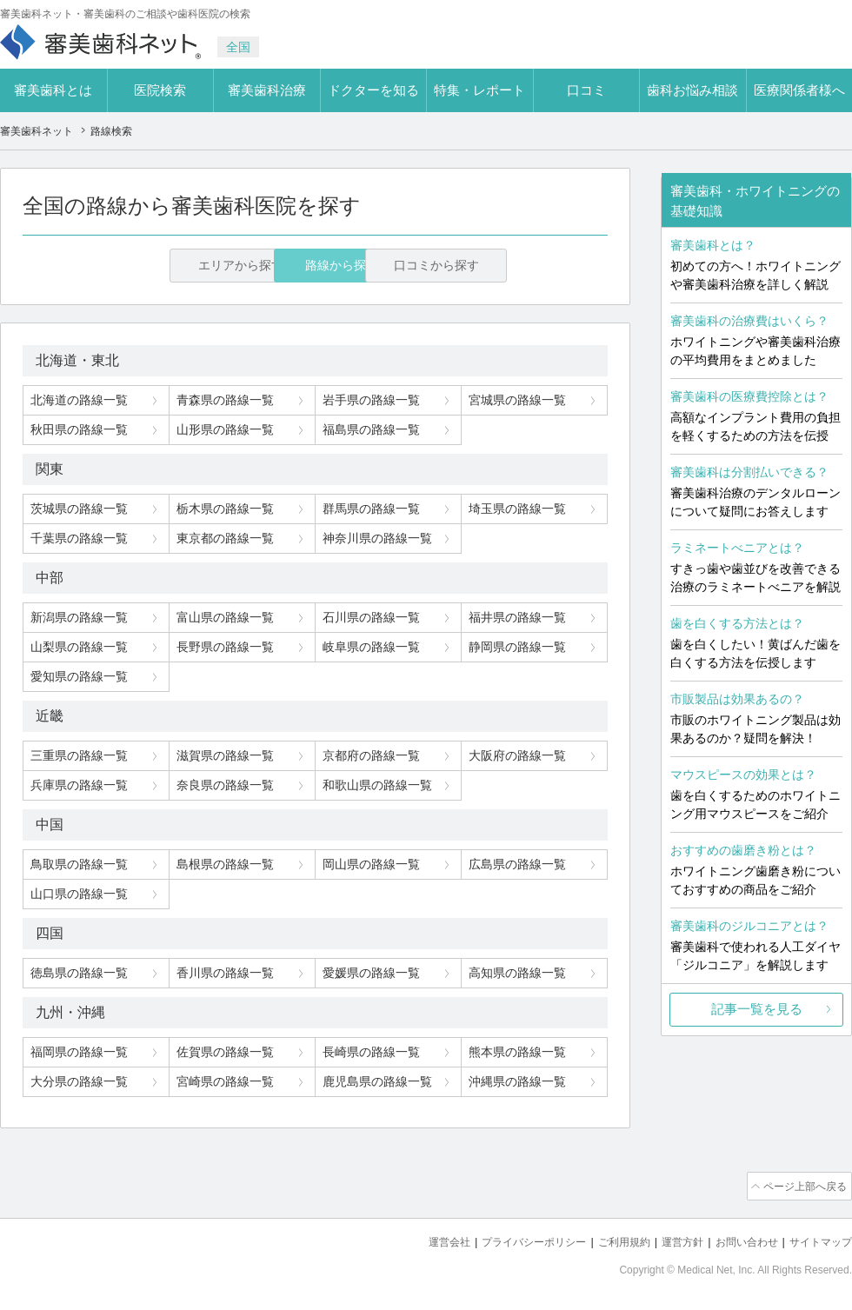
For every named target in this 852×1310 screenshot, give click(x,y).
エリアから (132, 266)
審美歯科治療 (267, 90)
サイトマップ (818, 1240)
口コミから (497, 266)
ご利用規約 (608, 1240)
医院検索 (160, 90)
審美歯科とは (53, 90)
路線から (315, 266)
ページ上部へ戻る (802, 1186)
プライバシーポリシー (511, 1240)
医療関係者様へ (799, 90)
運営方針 (670, 1240)
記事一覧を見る (756, 1008)
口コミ (586, 90)
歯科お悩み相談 (692, 90)
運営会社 (420, 1240)
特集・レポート (479, 90)
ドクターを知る (373, 90)
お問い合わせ (739, 1240)
